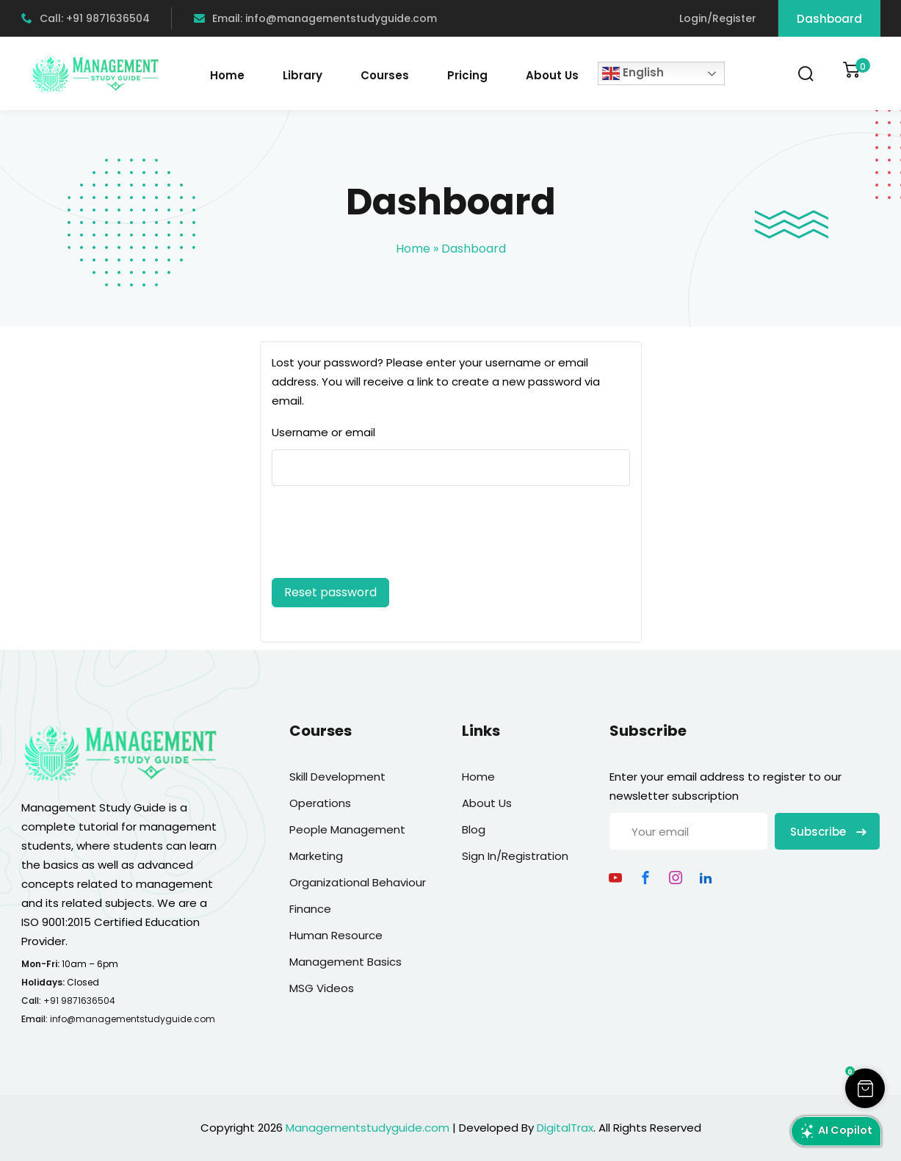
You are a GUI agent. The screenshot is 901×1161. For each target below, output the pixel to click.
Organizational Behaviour (357, 882)
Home (227, 75)
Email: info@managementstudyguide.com (315, 18)
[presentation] (371, 535)
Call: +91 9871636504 (85, 18)
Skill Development (337, 776)
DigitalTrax (565, 1127)
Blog (473, 829)
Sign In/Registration (515, 856)
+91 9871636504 (79, 1000)
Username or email (323, 432)
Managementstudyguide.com (367, 1127)
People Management (347, 829)
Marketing (316, 856)
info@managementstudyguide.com (132, 1019)
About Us (552, 75)
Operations (320, 803)
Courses (385, 75)
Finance (310, 908)
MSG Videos (321, 988)
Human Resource (336, 935)
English (633, 73)
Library (302, 75)
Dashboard (829, 18)
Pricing (467, 75)
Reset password (330, 592)
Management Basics (345, 961)
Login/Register (717, 18)
